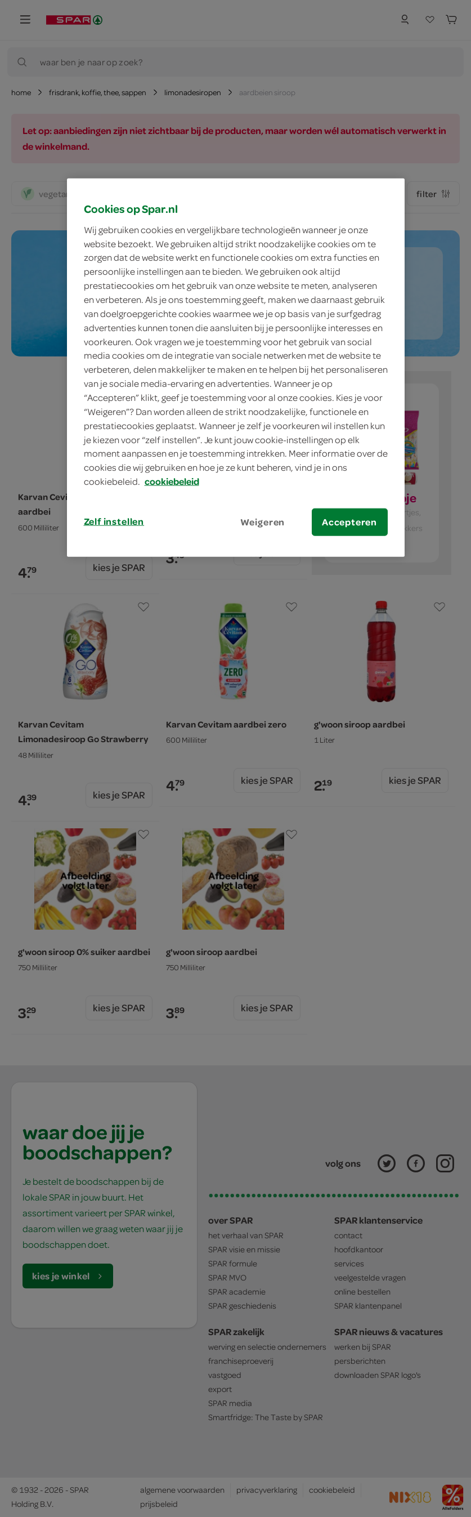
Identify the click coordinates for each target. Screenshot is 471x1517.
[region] (236, 368)
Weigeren (262, 522)
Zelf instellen (114, 521)
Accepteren (349, 522)
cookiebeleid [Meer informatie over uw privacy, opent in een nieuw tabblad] (172, 481)
